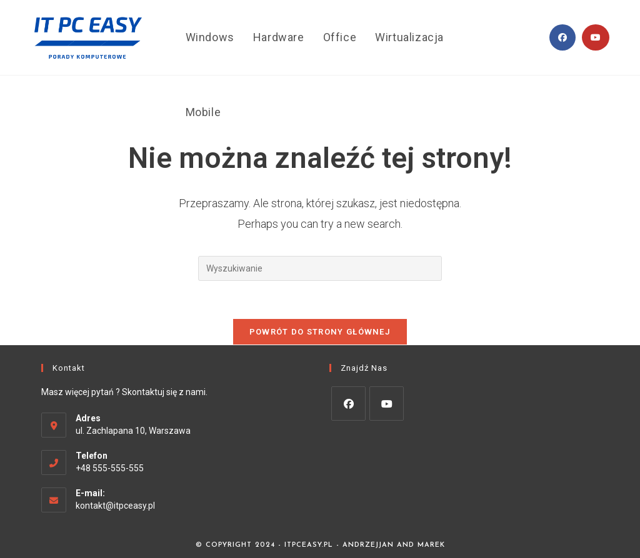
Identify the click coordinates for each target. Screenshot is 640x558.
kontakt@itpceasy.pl (115, 506)
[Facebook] (348, 403)
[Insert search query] (320, 268)
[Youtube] (386, 403)
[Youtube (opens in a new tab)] (595, 37)
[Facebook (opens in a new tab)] (562, 37)
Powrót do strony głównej (320, 331)
